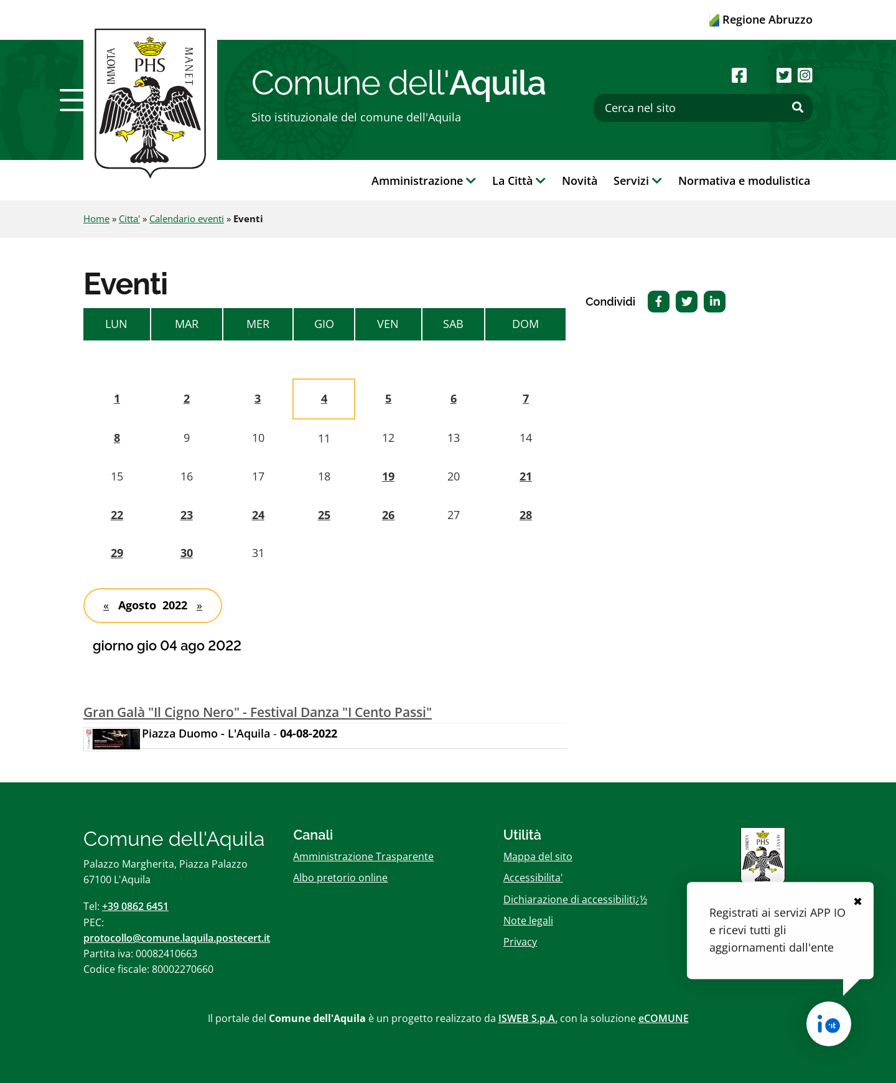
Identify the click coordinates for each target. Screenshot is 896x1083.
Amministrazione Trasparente (363, 856)
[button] (76, 100)
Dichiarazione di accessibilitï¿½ (575, 899)
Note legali (528, 920)
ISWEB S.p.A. (528, 1018)
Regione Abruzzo (761, 19)
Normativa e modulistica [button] (744, 180)
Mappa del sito (537, 856)
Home (96, 218)
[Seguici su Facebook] (739, 75)
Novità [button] (579, 180)
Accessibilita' (533, 877)
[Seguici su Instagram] (805, 75)
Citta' (129, 218)
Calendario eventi (186, 218)
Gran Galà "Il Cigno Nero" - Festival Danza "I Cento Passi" (257, 712)
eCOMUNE (663, 1018)
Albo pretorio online (340, 877)
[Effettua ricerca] (797, 107)
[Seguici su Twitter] (784, 75)
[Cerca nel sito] (703, 108)
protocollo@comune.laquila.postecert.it (176, 938)
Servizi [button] (638, 180)
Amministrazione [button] (423, 180)
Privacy (520, 942)
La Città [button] (519, 180)
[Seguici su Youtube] (761, 75)
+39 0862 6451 (135, 906)
